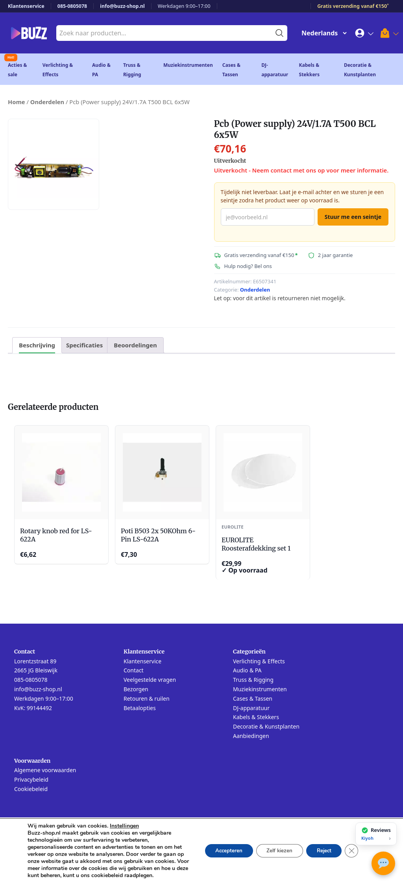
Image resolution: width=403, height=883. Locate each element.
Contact (134, 670)
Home (16, 102)
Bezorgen (136, 689)
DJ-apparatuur (251, 708)
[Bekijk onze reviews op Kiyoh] (376, 833)
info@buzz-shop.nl (122, 6)
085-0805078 (72, 6)
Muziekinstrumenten (188, 65)
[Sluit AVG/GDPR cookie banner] (351, 847)
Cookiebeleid (31, 789)
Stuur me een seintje (353, 216)
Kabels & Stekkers (256, 717)
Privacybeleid (31, 780)
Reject (321, 847)
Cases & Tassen (252, 699)
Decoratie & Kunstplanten (266, 727)
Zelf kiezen (273, 847)
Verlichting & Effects (259, 661)
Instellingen (124, 818)
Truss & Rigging (253, 680)
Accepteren (219, 847)
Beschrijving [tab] (37, 345)
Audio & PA (247, 670)
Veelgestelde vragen (150, 680)
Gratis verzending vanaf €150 (353, 6)
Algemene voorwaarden (45, 770)
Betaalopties (140, 708)
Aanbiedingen (251, 736)
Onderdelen (47, 102)
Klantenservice (26, 6)
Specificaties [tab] (84, 345)
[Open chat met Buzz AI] (383, 863)
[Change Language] (322, 33)
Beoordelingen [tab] (135, 345)
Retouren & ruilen (147, 699)
